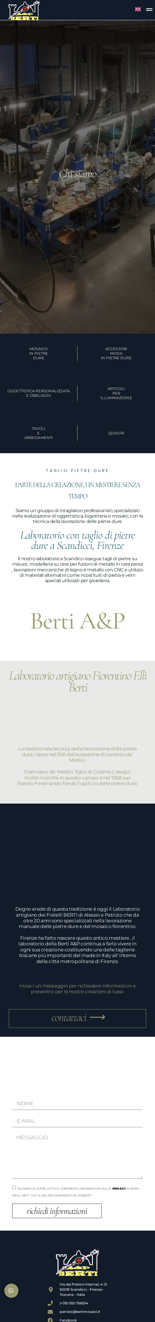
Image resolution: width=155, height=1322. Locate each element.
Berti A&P (77, 621)
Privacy (119, 1188)
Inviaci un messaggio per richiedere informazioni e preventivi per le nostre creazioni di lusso (77, 988)
